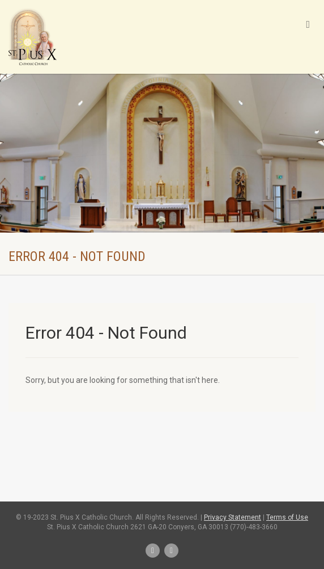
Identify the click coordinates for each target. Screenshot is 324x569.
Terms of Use (287, 517)
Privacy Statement (232, 517)
